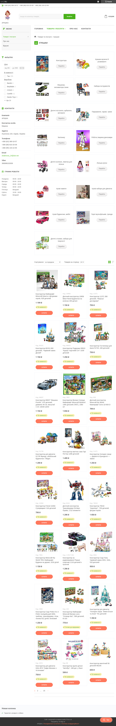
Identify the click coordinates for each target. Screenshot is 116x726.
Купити (44, 313)
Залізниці (61, 137)
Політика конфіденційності (70, 724)
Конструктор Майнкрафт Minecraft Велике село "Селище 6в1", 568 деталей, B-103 (73, 615)
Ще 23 (8, 100)
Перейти (61, 66)
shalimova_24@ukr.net (10, 156)
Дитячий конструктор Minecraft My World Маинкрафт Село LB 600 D (100, 402)
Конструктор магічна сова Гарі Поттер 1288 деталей (74, 453)
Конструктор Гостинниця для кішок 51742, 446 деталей (101, 347)
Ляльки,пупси (102, 163)
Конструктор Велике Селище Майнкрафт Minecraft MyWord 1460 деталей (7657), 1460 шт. (74, 403)
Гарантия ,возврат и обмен (13, 713)
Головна (38, 29)
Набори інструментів (102, 86)
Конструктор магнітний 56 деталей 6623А (99, 664)
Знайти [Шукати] (69, 16)
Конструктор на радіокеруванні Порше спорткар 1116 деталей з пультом (72, 561)
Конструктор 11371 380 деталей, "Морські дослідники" (98, 299)
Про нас (6, 41)
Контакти (86, 29)
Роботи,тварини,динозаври (101, 137)
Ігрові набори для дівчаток (102, 189)
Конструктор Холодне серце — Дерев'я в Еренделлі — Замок (100, 456)
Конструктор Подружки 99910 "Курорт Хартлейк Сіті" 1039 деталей (74, 350)
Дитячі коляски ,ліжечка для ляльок (61, 163)
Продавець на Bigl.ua (58, 721)
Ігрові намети (61, 189)
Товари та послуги (45, 37)
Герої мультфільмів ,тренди (102, 214)
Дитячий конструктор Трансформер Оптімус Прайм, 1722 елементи (71, 508)
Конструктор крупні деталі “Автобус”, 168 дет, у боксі (73, 667)
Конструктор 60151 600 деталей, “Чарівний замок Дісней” (45, 350)
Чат (106, 720)
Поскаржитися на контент (52, 724)
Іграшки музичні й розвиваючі (102, 60)
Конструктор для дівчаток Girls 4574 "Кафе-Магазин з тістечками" (46, 668)
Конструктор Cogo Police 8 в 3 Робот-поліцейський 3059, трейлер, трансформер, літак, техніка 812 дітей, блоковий (47, 615)
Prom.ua (69, 719)
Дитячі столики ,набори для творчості (61, 240)
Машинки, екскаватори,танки (61, 86)
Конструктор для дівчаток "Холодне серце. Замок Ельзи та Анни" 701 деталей (101, 611)
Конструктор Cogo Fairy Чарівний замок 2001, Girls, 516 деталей (100, 560)
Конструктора (61, 60)
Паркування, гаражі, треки (102, 112)
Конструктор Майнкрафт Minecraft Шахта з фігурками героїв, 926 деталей (46, 296)
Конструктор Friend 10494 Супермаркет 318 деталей (46, 507)
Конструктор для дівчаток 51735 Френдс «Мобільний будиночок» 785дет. (46, 456)
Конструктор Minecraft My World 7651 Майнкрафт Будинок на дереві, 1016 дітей (47, 560)
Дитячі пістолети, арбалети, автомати (61, 112)
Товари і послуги (9, 37)
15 (44, 691)
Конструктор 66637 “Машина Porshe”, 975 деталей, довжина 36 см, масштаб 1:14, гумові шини (47, 403)
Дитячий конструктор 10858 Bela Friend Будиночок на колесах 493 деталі (73, 299)
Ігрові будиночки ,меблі (61, 214)
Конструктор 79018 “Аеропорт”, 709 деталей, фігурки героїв (99, 508)
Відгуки (6, 46)
